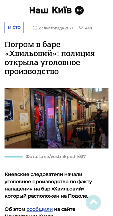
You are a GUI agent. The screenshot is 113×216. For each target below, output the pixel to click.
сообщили (40, 209)
